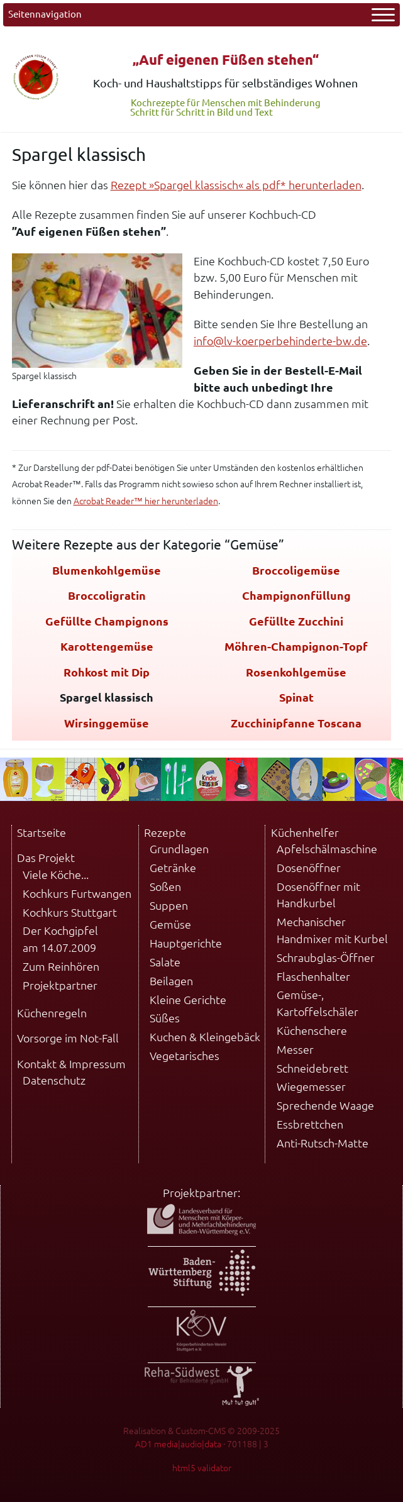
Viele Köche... (56, 875)
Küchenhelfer (305, 833)
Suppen (169, 906)
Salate (165, 962)
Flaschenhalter (313, 977)
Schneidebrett (312, 1068)
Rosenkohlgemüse (296, 672)
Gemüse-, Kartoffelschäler (317, 1003)
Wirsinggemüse (106, 723)
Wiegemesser (311, 1087)
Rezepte (165, 833)
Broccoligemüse (296, 571)
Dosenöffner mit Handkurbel (318, 895)
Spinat (296, 698)
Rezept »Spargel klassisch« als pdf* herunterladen (236, 185)
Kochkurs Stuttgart (70, 913)
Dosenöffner (309, 868)
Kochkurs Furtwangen (77, 894)
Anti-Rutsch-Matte (322, 1143)
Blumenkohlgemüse (106, 571)
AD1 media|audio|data (178, 1444)
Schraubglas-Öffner (326, 958)
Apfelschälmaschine (327, 849)
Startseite (41, 833)
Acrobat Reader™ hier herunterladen (146, 501)
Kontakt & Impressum (71, 1064)
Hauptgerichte (186, 943)
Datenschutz (54, 1080)
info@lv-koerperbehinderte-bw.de (280, 341)
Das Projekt (46, 858)
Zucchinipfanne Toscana (296, 723)
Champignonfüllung (296, 596)
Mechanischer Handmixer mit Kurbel (332, 930)
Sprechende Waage (325, 1106)
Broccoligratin (107, 596)
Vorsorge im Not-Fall (68, 1038)
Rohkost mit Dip (106, 672)
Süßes (165, 1018)
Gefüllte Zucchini (296, 621)
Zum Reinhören (61, 967)
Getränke (173, 868)
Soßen (165, 887)
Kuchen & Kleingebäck (205, 1037)
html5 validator (201, 1468)
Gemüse (170, 924)
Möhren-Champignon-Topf (296, 647)
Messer (295, 1050)
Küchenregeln (52, 1013)
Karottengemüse (106, 647)
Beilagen (171, 981)
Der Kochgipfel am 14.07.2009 (60, 939)
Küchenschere (312, 1031)
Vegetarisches (184, 1056)
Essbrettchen (310, 1124)
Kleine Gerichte (188, 1000)
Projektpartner (60, 985)
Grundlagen (179, 849)
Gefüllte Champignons (106, 621)
